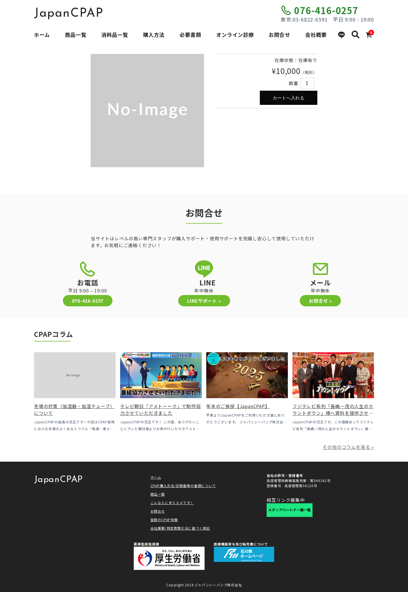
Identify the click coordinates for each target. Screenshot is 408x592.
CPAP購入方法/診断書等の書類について (183, 485)
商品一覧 (75, 34)
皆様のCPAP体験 (164, 519)
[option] (147, 110)
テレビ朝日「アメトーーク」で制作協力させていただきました (160, 409)
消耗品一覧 (114, 34)
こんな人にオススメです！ (172, 502)
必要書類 (190, 34)
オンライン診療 (235, 34)
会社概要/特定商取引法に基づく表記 (180, 528)
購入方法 (154, 34)
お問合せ (279, 34)
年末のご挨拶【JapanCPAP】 (238, 406)
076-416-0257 (326, 10)
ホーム (42, 34)
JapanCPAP (68, 13)
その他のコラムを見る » (348, 447)
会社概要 (316, 34)
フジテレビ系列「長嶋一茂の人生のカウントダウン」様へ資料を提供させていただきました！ (332, 413)
